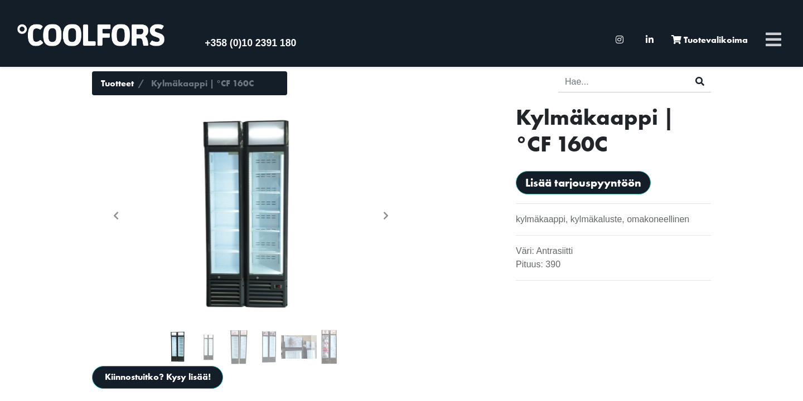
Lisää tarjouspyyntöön (583, 182)
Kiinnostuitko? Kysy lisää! (158, 377)
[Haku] (700, 81)
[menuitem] (619, 39)
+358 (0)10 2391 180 (250, 42)
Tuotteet (117, 83)
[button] (116, 216)
